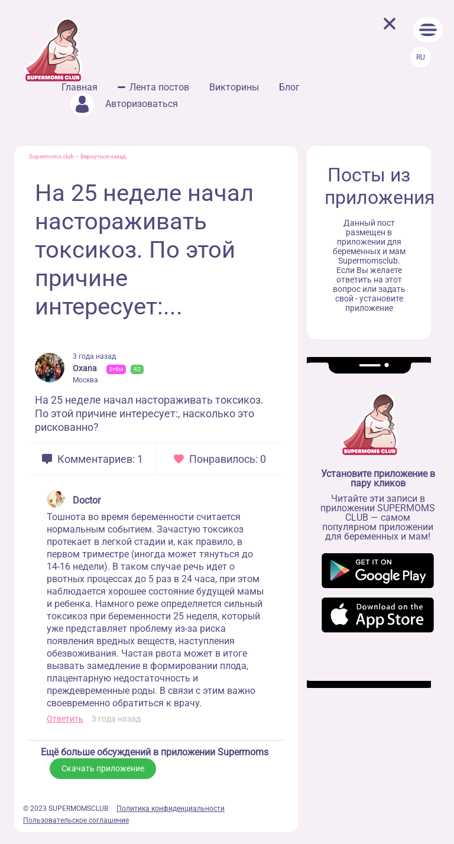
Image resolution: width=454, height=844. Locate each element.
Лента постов (159, 87)
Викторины (234, 87)
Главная (79, 87)
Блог (289, 87)
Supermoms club (51, 156)
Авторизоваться (124, 103)
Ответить (65, 718)
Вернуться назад (103, 156)
